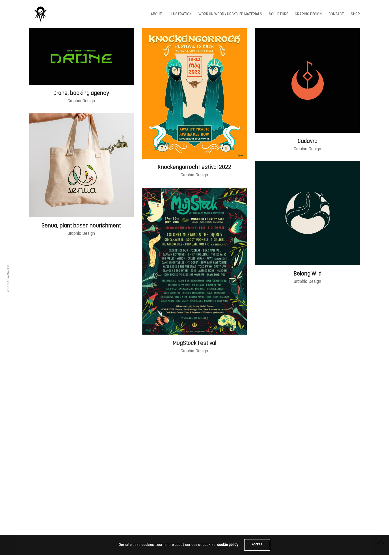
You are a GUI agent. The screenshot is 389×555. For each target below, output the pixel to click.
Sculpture (278, 14)
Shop (355, 14)
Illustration (180, 14)
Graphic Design (308, 14)
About (156, 14)
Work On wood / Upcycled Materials (230, 14)
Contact (336, 14)
